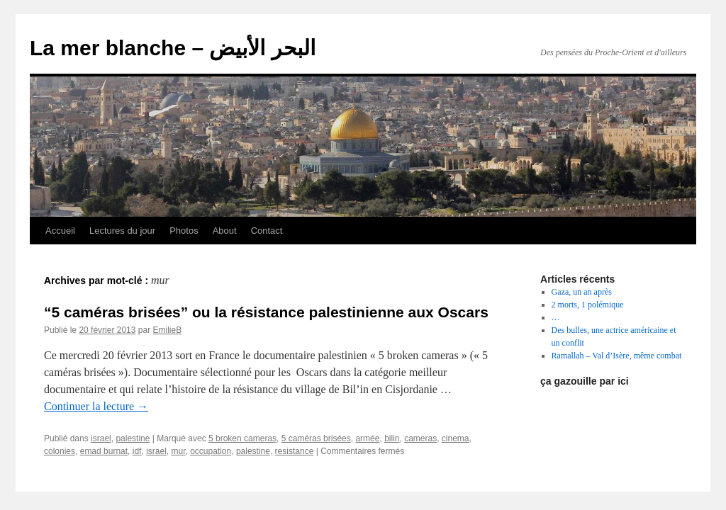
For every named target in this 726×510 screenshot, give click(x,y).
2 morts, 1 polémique (588, 305)
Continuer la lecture (96, 406)
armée (367, 438)
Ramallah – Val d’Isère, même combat (617, 356)
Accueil (60, 230)
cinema (455, 438)
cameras (420, 438)
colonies (59, 451)
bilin (391, 438)
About (225, 230)
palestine (133, 438)
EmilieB (167, 330)
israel (101, 438)
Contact (267, 230)
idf (137, 451)
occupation (210, 451)
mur (178, 451)
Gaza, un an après (582, 292)
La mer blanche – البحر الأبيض (172, 48)
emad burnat (104, 451)
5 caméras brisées (316, 438)
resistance (294, 451)
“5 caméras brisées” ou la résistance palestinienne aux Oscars (266, 312)
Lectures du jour (122, 230)
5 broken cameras (242, 438)
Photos (183, 230)
